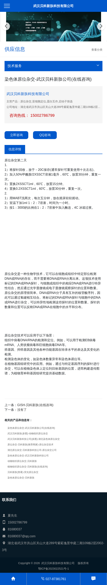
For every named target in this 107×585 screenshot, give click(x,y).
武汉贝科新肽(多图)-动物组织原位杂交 (28, 433)
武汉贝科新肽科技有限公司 (53, 6)
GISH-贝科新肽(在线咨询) (35, 405)
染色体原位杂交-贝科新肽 (21, 477)
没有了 (22, 409)
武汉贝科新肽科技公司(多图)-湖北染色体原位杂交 (34, 439)
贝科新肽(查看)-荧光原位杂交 (23, 472)
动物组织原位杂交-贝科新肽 (22, 461)
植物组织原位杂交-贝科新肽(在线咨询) (28, 466)
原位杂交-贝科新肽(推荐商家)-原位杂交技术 (30, 444)
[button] (49, 37)
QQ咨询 (45, 135)
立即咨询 (16, 135)
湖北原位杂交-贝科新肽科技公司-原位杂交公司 (32, 450)
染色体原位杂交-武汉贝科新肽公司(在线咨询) (31, 428)
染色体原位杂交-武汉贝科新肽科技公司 (28, 455)
